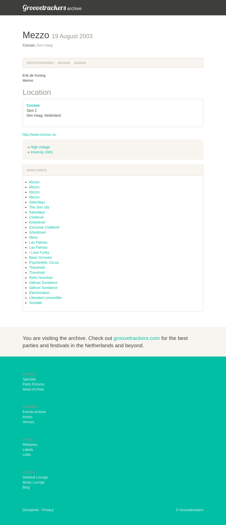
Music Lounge (33, 482)
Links (27, 455)
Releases (30, 445)
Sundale (35, 303)
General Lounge (35, 477)
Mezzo (34, 182)
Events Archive (34, 412)
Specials (29, 379)
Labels (28, 450)
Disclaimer (31, 510)
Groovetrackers (40, 62)
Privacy (48, 510)
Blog (26, 487)
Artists (27, 417)
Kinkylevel (37, 222)
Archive (64, 62)
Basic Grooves (40, 257)
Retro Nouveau (41, 278)
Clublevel (36, 217)
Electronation (39, 293)
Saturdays (37, 202)
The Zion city (39, 207)
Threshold (37, 268)
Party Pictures (33, 384)
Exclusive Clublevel (44, 227)
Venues (28, 422)
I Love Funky (39, 252)
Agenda (80, 62)
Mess (33, 237)
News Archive (33, 389)
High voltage (40, 147)
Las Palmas (38, 242)
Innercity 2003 (42, 152)
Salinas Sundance (43, 283)
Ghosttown (37, 232)
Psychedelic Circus (44, 262)
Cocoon (33, 105)
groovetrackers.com (137, 338)
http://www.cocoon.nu (39, 135)
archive (52, 7)
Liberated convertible (45, 298)
